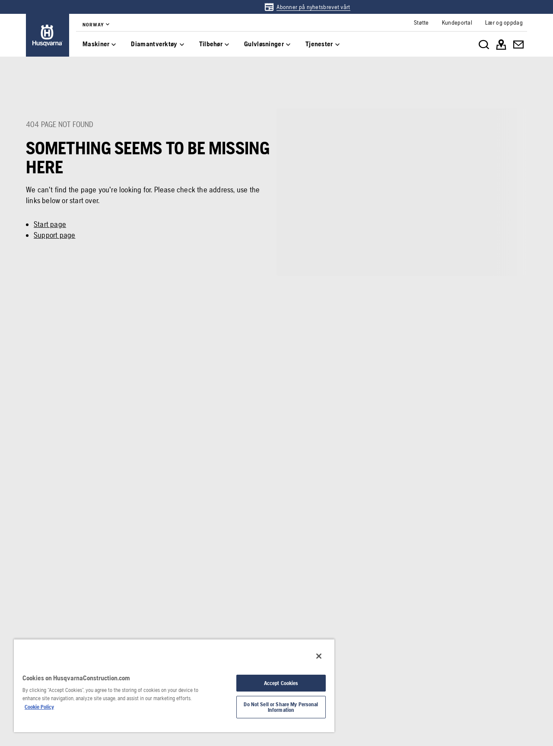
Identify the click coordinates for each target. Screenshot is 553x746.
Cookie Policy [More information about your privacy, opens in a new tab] (39, 707)
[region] (174, 685)
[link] (307, 7)
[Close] (318, 656)
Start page (50, 224)
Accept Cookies (281, 683)
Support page (54, 234)
